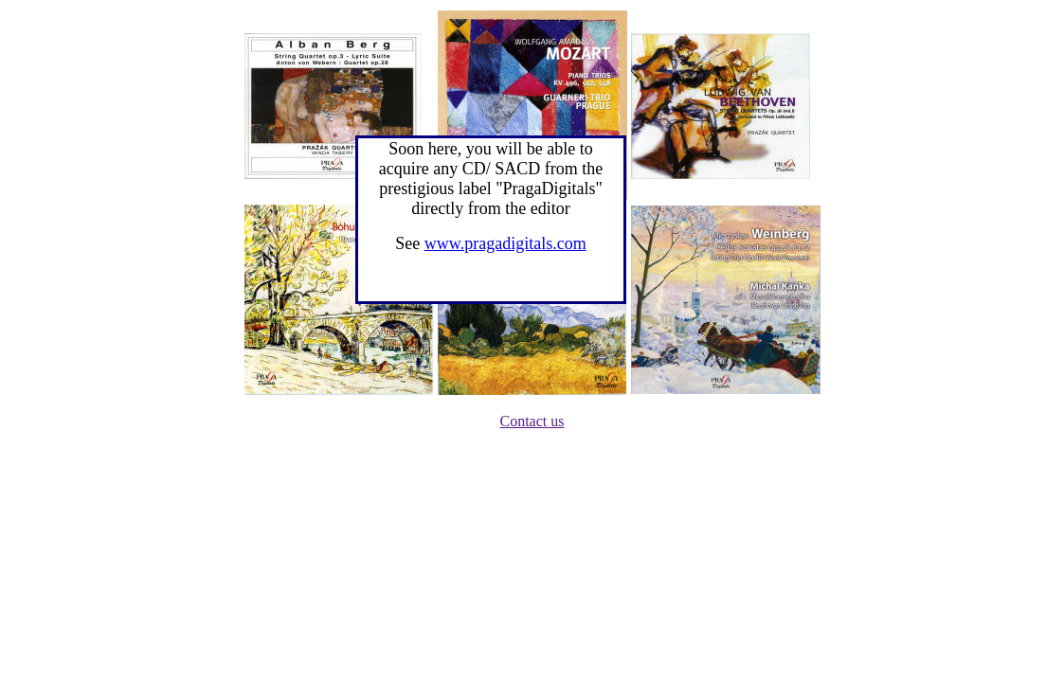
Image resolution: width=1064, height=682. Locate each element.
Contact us (532, 421)
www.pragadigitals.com (505, 243)
